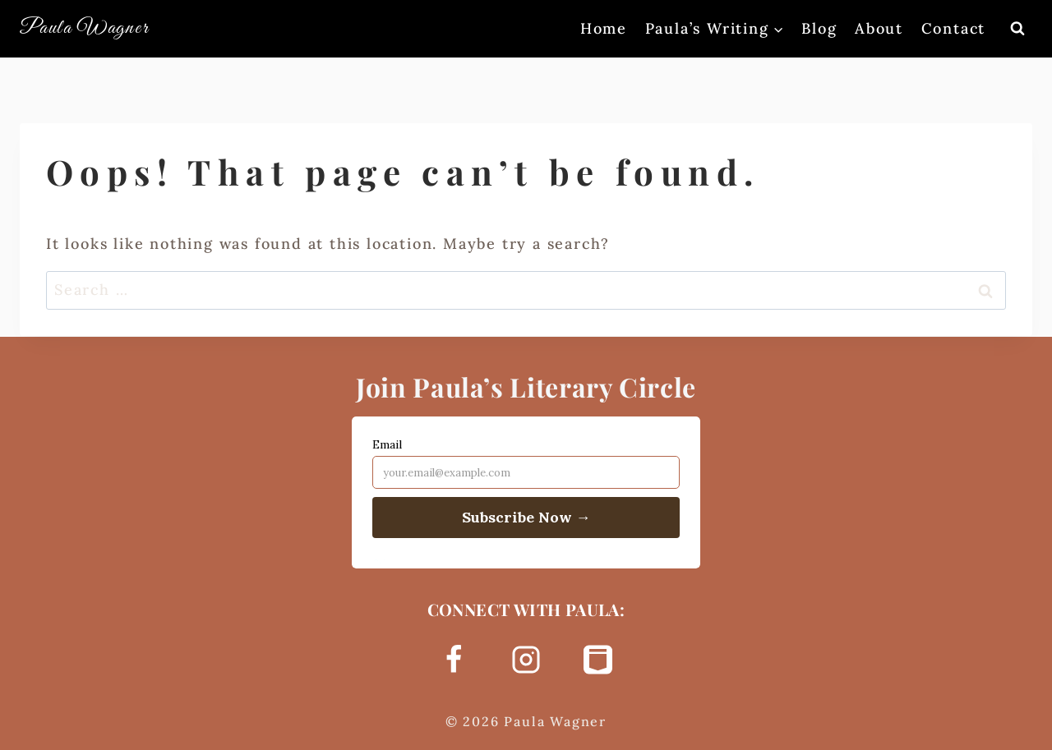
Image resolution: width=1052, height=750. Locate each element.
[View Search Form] (1017, 29)
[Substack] (598, 659)
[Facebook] (453, 659)
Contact (953, 28)
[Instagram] (526, 659)
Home (603, 28)
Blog (819, 28)
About (879, 28)
